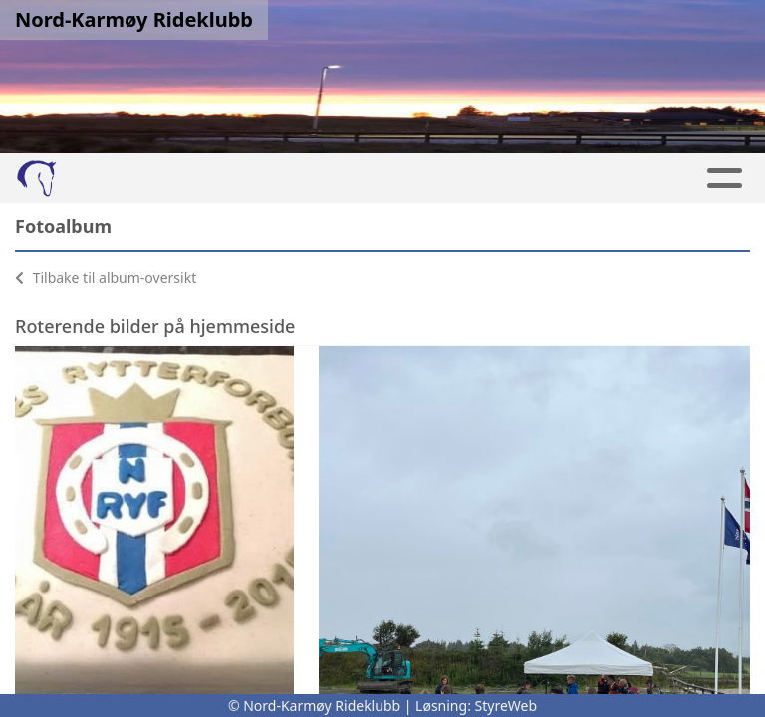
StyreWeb (506, 705)
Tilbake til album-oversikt (105, 277)
